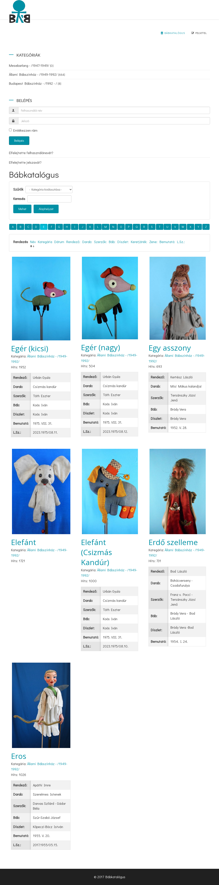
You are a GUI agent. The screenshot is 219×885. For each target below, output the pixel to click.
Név (33, 241)
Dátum (59, 241)
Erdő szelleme (173, 542)
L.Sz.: (181, 241)
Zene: (153, 241)
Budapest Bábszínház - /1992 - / (35, 83)
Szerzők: (100, 241)
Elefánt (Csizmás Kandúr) (96, 552)
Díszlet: (123, 241)
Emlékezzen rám (23, 130)
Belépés (19, 141)
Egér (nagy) (100, 347)
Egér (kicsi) (29, 348)
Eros (18, 756)
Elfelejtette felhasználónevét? (31, 152)
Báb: (112, 241)
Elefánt (23, 542)
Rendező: (73, 241)
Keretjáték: (139, 241)
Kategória (45, 241)
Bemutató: (167, 241)
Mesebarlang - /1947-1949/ (31, 65)
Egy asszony (170, 348)
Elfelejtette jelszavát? (25, 162)
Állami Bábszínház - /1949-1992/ (37, 74)
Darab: (87, 241)
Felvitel (199, 33)
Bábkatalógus (173, 33)
